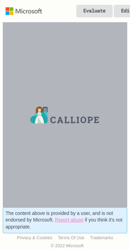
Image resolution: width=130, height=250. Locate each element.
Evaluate (94, 11)
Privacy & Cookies (34, 237)
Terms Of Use (71, 237)
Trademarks (101, 237)
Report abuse (69, 220)
